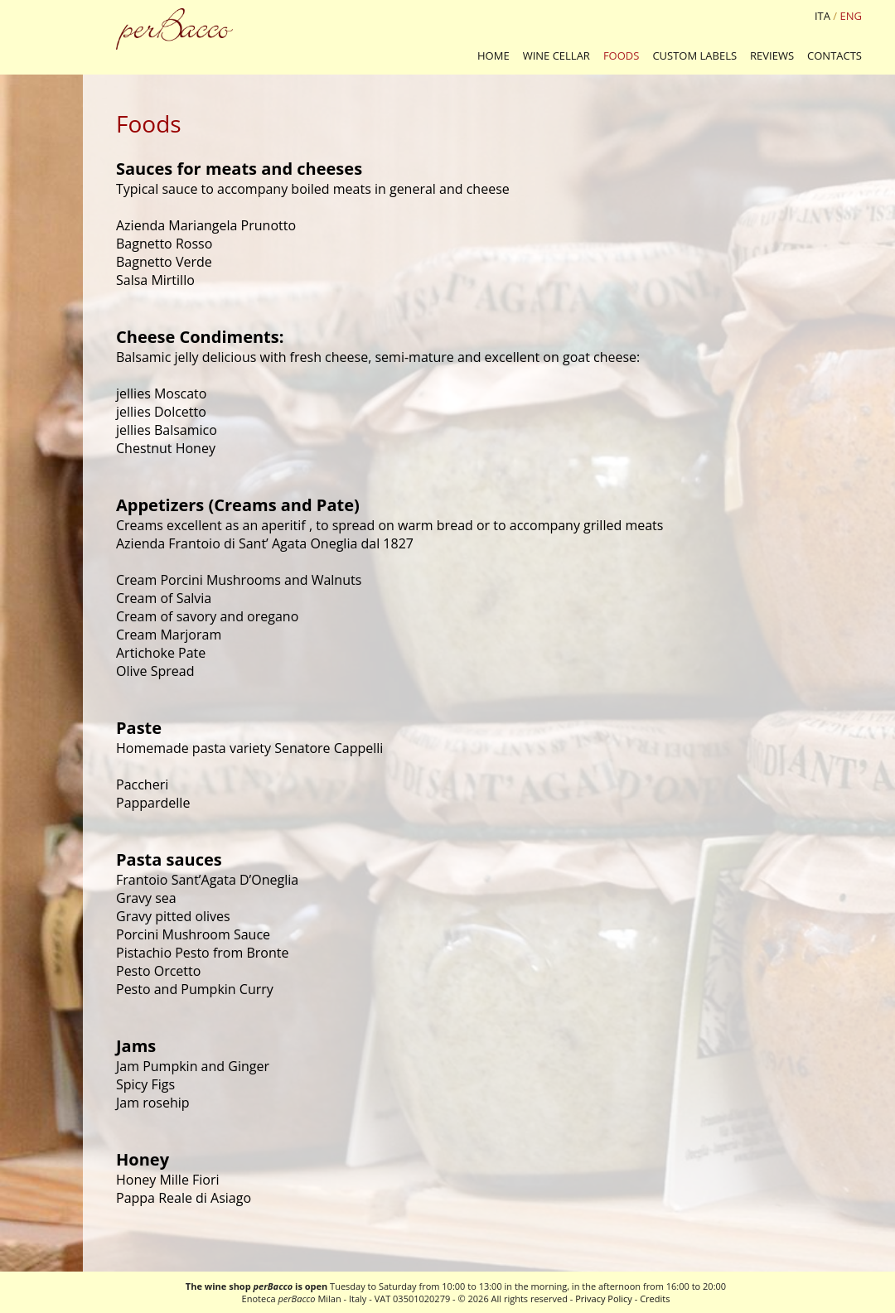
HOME (493, 55)
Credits (655, 1298)
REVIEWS (772, 55)
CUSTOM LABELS (694, 55)
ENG (851, 15)
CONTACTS (834, 55)
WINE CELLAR (556, 55)
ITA (822, 15)
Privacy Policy (603, 1298)
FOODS (621, 55)
